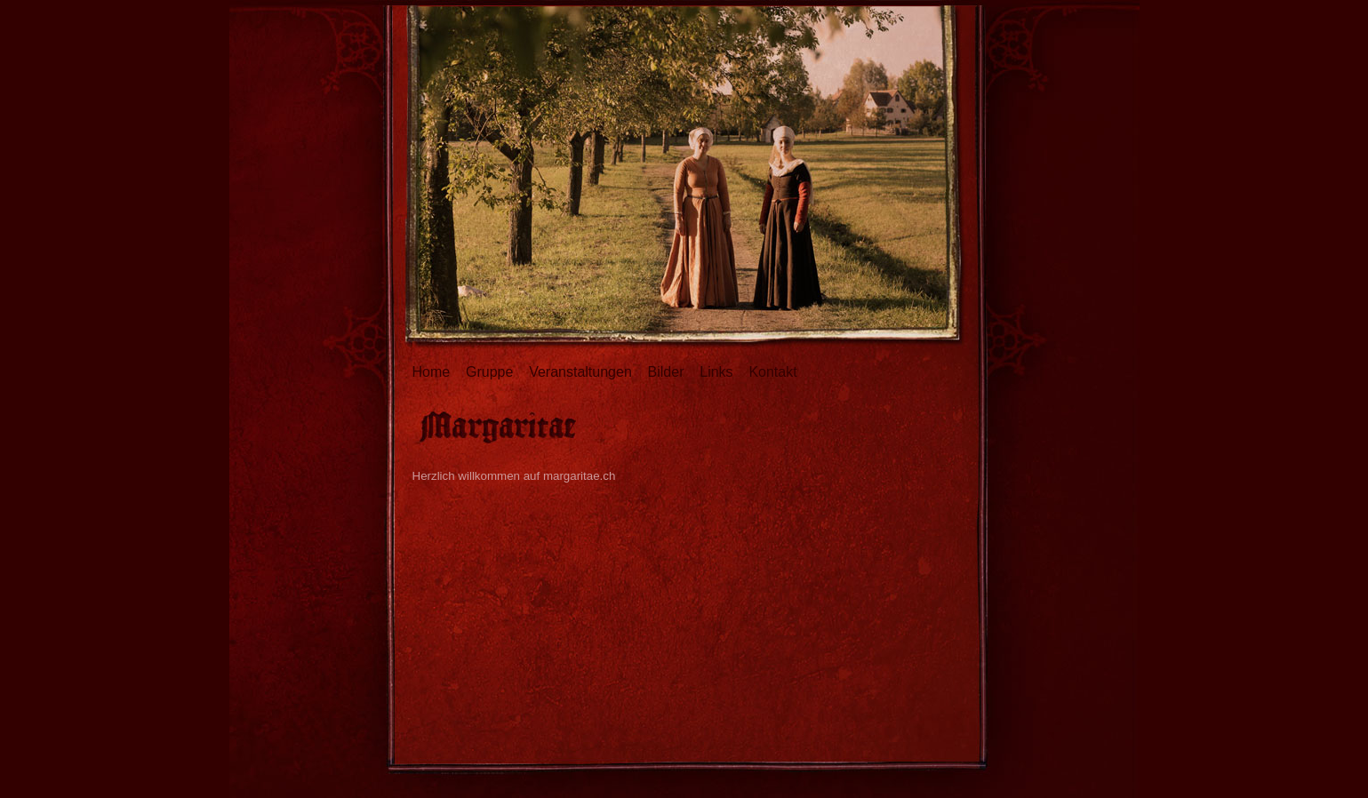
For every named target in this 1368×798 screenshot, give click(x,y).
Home (431, 371)
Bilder (666, 371)
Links (716, 371)
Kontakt (772, 371)
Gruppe (489, 371)
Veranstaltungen (580, 371)
